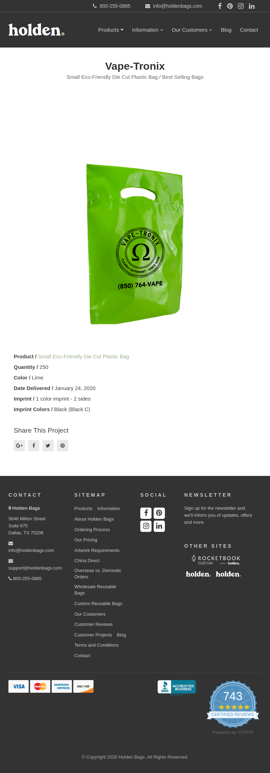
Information (147, 30)
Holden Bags (26, 508)
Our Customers (192, 30)
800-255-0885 (25, 578)
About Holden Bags (94, 519)
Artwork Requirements (97, 550)
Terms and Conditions (97, 645)
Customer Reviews (94, 624)
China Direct (87, 560)
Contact (249, 30)
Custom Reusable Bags (99, 603)
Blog (226, 30)
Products (110, 30)
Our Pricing (86, 539)
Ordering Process (92, 529)
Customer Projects (93, 634)
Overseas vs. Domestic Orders (98, 574)
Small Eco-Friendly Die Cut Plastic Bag (83, 356)
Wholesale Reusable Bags (95, 590)
